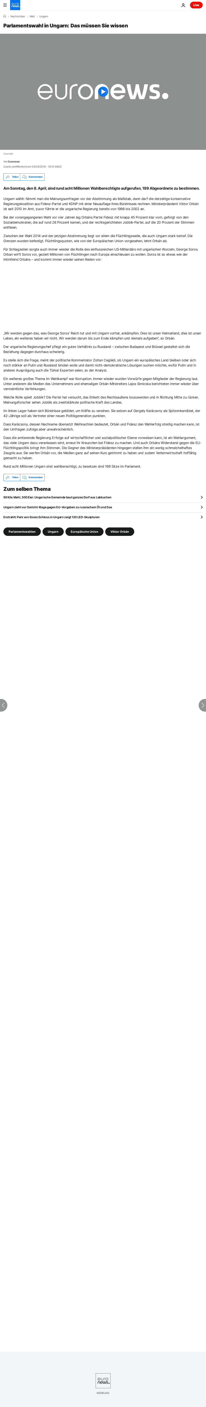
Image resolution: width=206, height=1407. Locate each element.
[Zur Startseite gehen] (15, 5)
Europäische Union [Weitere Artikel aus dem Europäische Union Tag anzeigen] (84, 531)
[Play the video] (103, 92)
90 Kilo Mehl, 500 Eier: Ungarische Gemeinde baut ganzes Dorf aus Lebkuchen (57, 497)
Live (196, 5)
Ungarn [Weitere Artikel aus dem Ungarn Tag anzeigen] (53, 531)
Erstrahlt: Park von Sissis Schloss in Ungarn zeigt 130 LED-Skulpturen (51, 517)
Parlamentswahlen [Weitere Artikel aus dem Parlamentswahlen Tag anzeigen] (22, 531)
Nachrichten (18, 16)
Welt (32, 16)
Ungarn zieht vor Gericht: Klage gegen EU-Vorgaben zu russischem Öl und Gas (57, 507)
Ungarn (43, 16)
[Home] (4, 16)
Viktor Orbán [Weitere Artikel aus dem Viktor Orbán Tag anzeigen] (119, 531)
